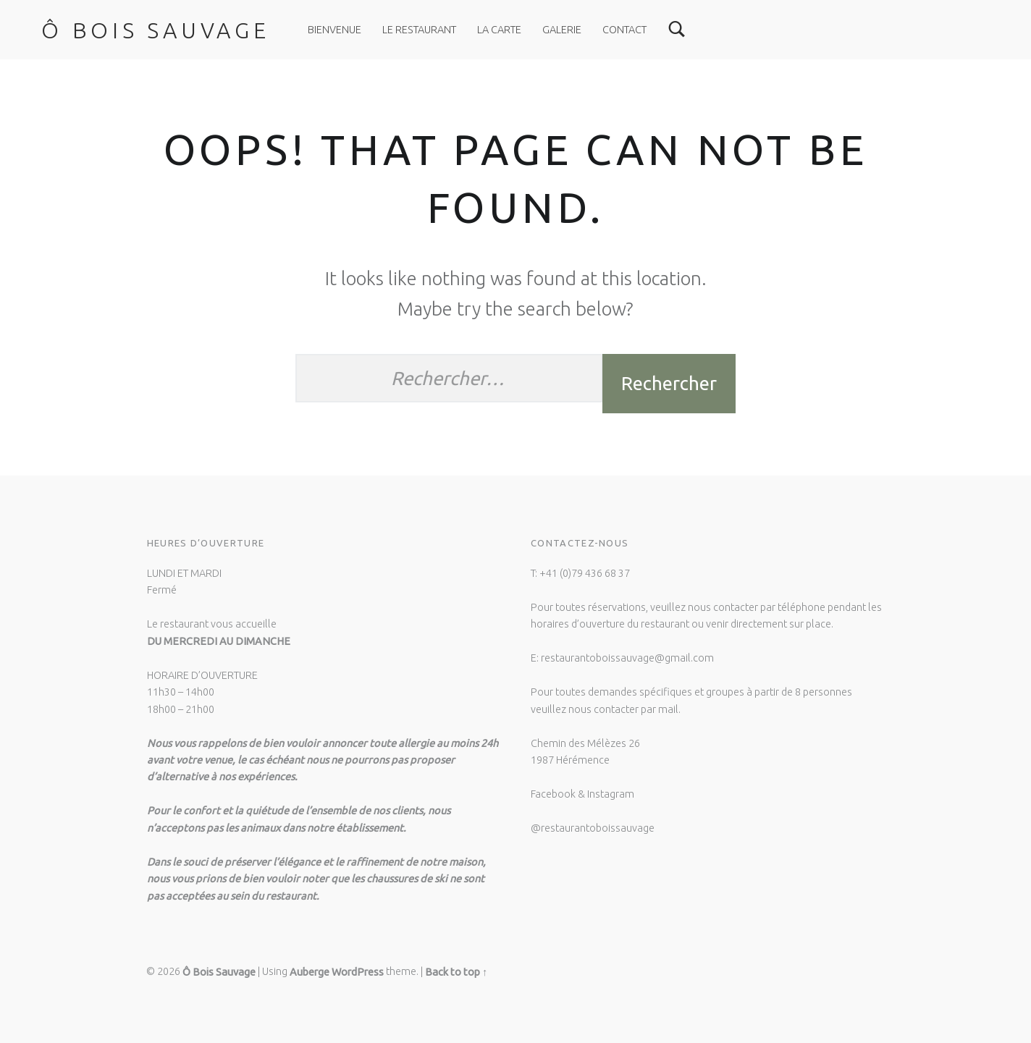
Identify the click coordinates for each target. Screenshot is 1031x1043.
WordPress (358, 972)
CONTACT (624, 29)
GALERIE (561, 29)
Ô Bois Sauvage (155, 30)
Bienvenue (334, 29)
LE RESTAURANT (419, 29)
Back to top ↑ (456, 972)
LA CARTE (499, 29)
